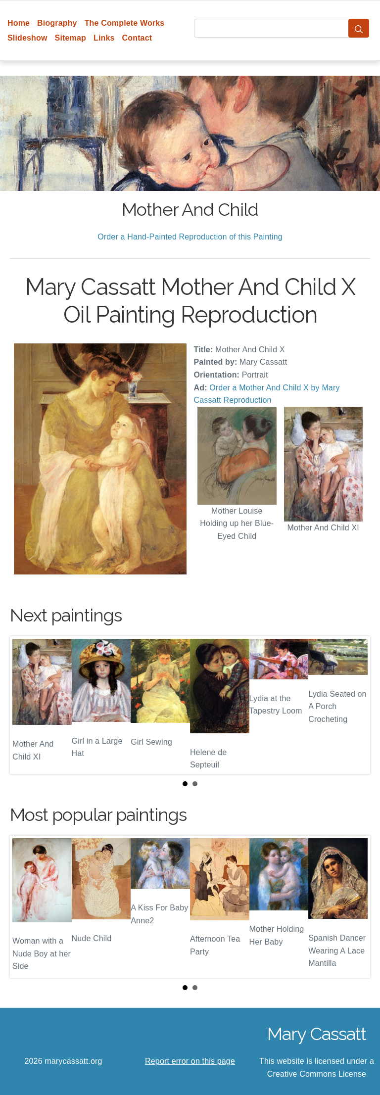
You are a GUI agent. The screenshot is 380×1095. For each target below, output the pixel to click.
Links (104, 38)
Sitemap (70, 38)
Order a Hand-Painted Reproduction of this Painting (190, 237)
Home (18, 23)
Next (355, 705)
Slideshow (27, 38)
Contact (137, 38)
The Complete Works (125, 23)
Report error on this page (190, 1061)
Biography (57, 23)
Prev (25, 705)
